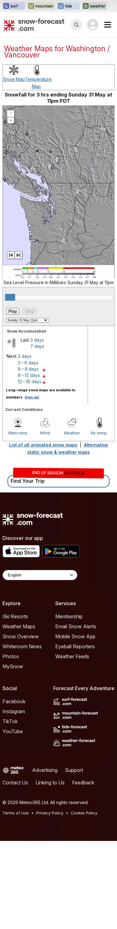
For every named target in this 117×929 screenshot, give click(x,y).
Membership (69, 704)
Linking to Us (50, 870)
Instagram (13, 799)
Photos (10, 744)
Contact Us (15, 870)
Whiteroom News (22, 734)
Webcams (17, 520)
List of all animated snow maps (43, 533)
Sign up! (32, 485)
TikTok (10, 809)
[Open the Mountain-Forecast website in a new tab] (41, 6)
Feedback (83, 870)
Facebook (14, 789)
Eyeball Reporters (75, 734)
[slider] (10, 385)
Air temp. (99, 520)
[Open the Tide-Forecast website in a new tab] (68, 6)
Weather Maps (18, 714)
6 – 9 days (28, 457)
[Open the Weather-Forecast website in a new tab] (94, 6)
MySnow (12, 754)
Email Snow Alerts (75, 714)
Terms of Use (15, 900)
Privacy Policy (49, 900)
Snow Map (14, 167)
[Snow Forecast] (34, 24)
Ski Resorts (15, 704)
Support (74, 858)
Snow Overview (20, 724)
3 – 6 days (28, 450)
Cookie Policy (84, 900)
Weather (72, 520)
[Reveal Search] (76, 24)
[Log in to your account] (92, 24)
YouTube (12, 819)
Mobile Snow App (75, 724)
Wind (45, 520)
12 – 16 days (29, 469)
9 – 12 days (29, 463)
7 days (37, 434)
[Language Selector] (39, 663)
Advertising (44, 858)
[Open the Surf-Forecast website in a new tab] (13, 6)
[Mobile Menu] (107, 24)
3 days (37, 428)
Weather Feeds (72, 744)
